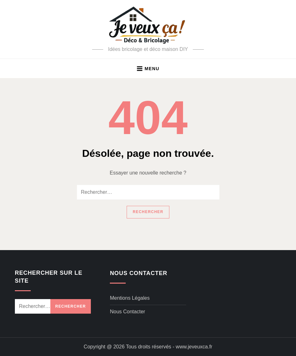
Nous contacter (127, 311)
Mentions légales (129, 298)
